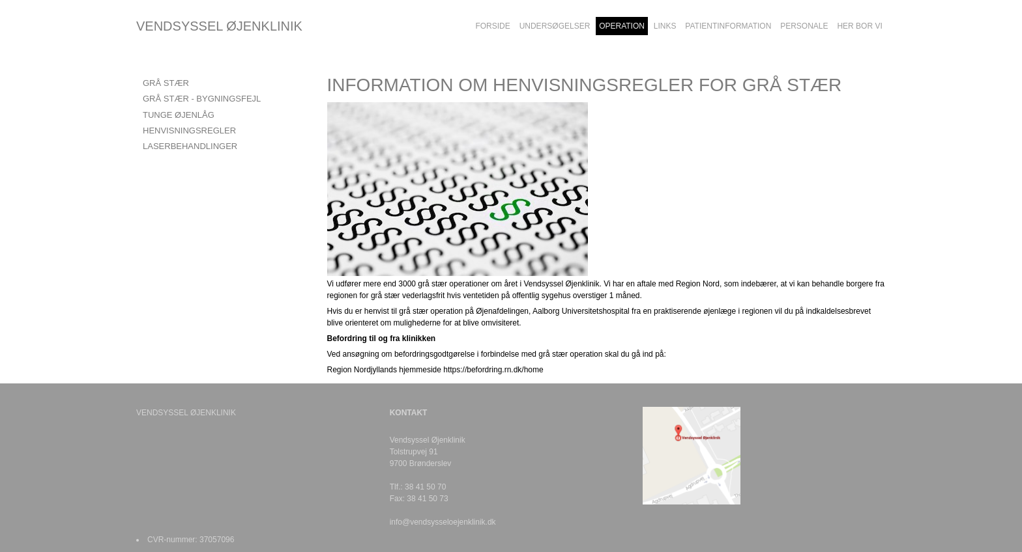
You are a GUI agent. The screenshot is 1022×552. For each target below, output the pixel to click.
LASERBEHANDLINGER (190, 146)
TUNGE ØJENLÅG (178, 115)
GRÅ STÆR (166, 83)
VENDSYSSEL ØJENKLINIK (219, 26)
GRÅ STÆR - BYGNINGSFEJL (202, 99)
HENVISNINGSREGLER (189, 130)
